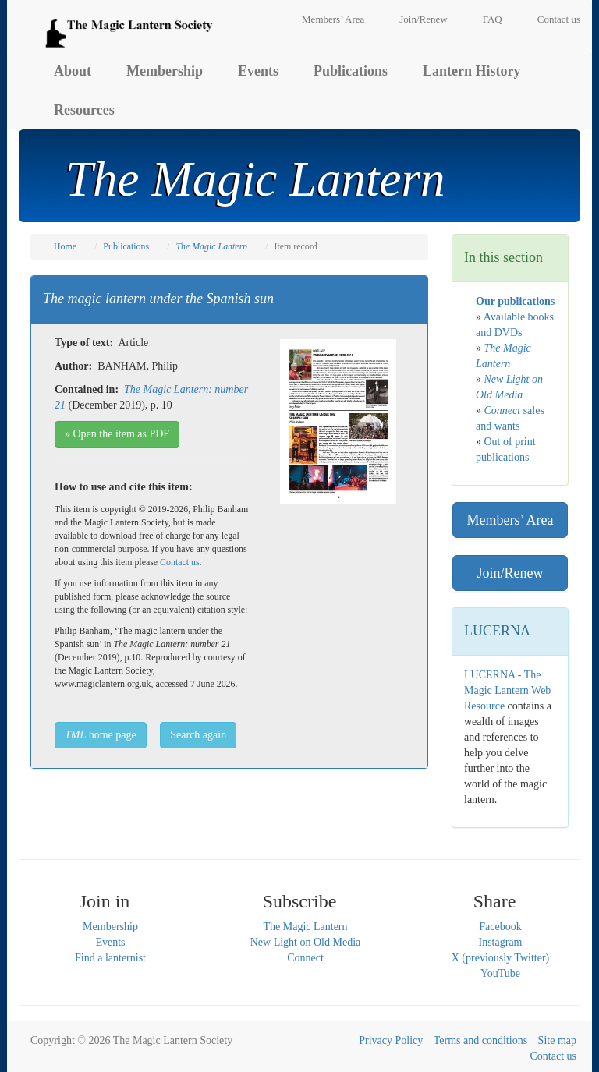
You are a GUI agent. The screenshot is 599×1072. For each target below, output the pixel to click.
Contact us (558, 19)
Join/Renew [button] (510, 573)
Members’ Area (333, 19)
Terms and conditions (480, 1040)
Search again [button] (198, 735)
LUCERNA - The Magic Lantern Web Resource (507, 690)
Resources (84, 110)
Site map (557, 1040)
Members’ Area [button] (509, 520)
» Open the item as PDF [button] (117, 434)
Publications (351, 71)
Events (258, 71)
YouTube (500, 973)
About (72, 71)
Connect (305, 958)
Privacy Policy (391, 1040)
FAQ (492, 19)
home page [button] (100, 735)
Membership (164, 71)
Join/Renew (423, 19)
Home (65, 246)
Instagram (501, 942)
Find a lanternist (110, 958)
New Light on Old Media (305, 942)
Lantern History (472, 71)
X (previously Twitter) (501, 958)
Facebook (500, 926)
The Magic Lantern (305, 926)
